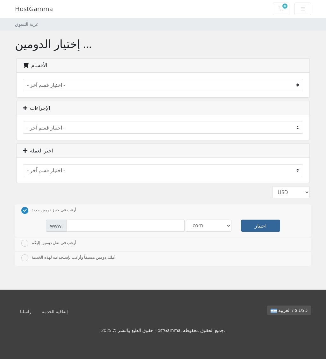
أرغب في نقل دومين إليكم (48, 243)
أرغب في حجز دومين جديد (48, 210)
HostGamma (34, 8)
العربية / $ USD (289, 310)
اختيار (260, 225)
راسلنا (26, 311)
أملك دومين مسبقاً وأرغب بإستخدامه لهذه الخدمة (68, 257)
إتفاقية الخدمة (55, 311)
